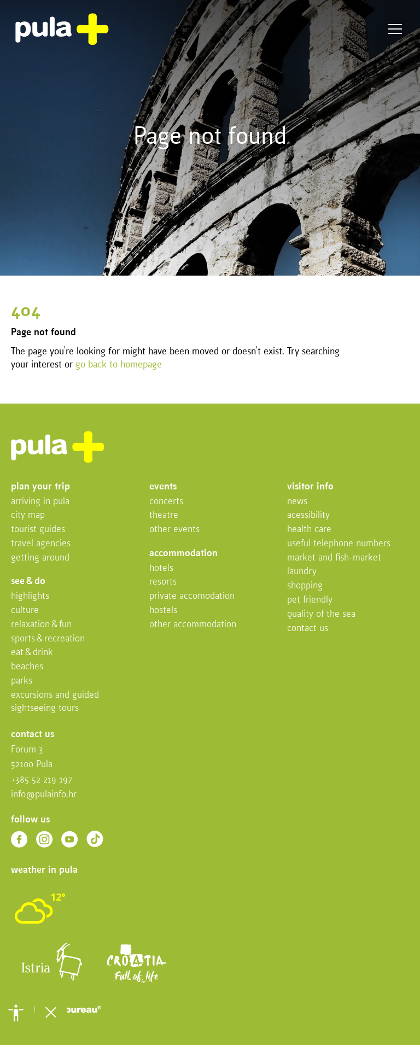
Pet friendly (309, 600)
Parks (21, 681)
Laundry (302, 571)
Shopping (305, 586)
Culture (25, 610)
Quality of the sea (321, 614)
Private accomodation (192, 596)
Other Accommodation (192, 624)
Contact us (307, 628)
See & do (28, 581)
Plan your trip (40, 487)
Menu (395, 29)
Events (163, 487)
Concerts (166, 501)
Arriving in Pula (40, 501)
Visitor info (310, 487)
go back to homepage (118, 365)
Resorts (163, 582)
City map (28, 515)
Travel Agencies (41, 543)
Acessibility (308, 515)
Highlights (30, 596)
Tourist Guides (38, 529)
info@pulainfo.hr (44, 794)
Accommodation (183, 553)
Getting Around (40, 558)
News (297, 501)
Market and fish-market (334, 558)
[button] (16, 1013)
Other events (174, 529)
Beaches (27, 667)
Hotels (161, 568)
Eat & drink (32, 652)
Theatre (163, 515)
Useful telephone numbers (338, 543)
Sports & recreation (48, 639)
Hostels (163, 610)
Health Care (309, 529)
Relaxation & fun (41, 624)
